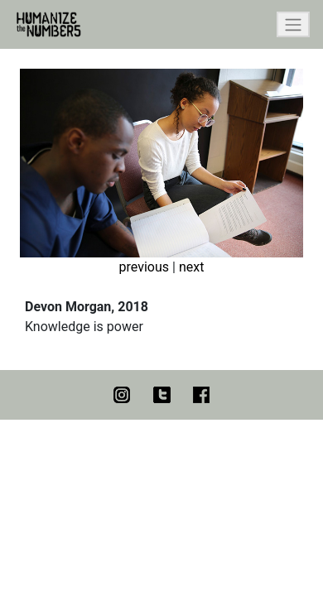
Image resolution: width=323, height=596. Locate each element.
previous (144, 267)
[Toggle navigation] (293, 24)
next (192, 267)
